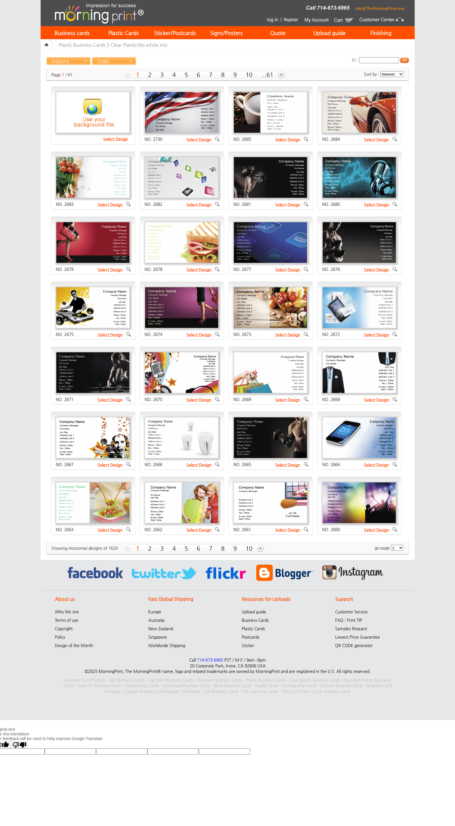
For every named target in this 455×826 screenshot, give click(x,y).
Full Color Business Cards (170, 680)
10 (248, 74)
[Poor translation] (19, 744)
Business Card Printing (85, 680)
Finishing (380, 33)
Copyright (64, 628)
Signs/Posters (226, 33)
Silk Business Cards (221, 691)
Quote (278, 33)
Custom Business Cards (341, 685)
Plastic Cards (123, 33)
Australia (156, 620)
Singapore (157, 637)
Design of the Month (74, 645)
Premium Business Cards (219, 680)
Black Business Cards (232, 685)
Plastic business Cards (266, 680)
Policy (60, 637)
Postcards (250, 637)
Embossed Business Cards (186, 685)
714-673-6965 (210, 660)
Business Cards (255, 620)
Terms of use (66, 620)
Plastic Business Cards (82, 45)
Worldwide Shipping (166, 645)
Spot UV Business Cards (99, 685)
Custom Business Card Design (152, 691)
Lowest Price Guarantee (357, 637)
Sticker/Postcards (175, 33)
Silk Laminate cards (260, 691)
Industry (60, 61)
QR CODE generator (354, 645)
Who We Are (67, 611)
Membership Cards (299, 685)
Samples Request (351, 628)
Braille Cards (266, 685)
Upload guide (329, 33)
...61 (267, 74)
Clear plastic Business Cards (314, 680)
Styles (103, 61)
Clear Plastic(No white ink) (139, 45)
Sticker (248, 645)
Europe (154, 611)
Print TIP (354, 620)
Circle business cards (332, 691)
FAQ (339, 620)
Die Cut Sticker (295, 691)
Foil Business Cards (142, 685)
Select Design (115, 139)
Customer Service (351, 611)
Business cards (72, 33)
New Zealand (160, 628)
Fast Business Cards (127, 680)
